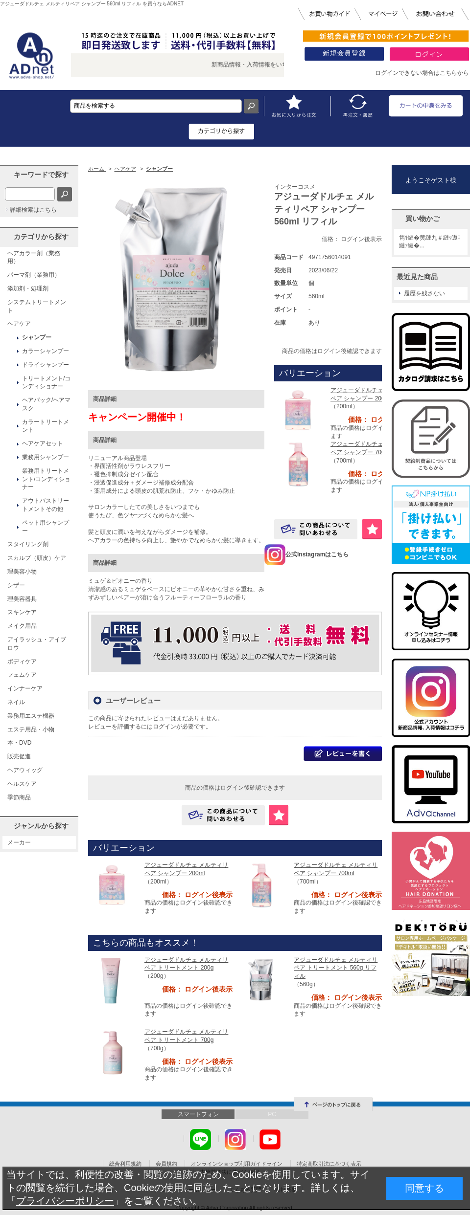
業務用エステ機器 (30, 715)
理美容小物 (22, 571)
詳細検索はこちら (33, 209)
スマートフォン (198, 1114)
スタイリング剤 (27, 544)
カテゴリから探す (41, 237)
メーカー (19, 842)
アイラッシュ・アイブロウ (36, 643)
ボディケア (22, 661)
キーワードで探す (41, 174)
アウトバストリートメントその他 (45, 504)
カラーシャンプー (45, 351)
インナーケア (25, 688)
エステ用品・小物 (30, 729)
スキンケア (22, 612)
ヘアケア (19, 323)
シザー (16, 585)
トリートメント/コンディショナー (46, 382)
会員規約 (166, 1164)
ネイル (16, 702)
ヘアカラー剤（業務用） (33, 257)
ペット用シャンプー (45, 526)
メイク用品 (22, 625)
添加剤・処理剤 (27, 288)
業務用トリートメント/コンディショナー (46, 479)
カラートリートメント (45, 426)
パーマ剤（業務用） (33, 274)
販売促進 (19, 756)
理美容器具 (22, 599)
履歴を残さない (424, 293)
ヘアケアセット (42, 443)
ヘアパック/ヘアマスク (46, 404)
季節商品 (19, 797)
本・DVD (19, 742)
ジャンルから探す (41, 826)
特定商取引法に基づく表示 (329, 1164)
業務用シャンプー (45, 457)
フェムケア (22, 674)
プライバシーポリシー (65, 1200)
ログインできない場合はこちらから (422, 72)
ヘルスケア (22, 783)
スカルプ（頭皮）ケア (36, 557)
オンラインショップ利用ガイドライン (236, 1164)
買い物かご (422, 218)
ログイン (164, 726)
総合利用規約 (125, 1164)
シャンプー (36, 337)
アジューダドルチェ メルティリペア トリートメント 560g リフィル (335, 968)
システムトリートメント (36, 306)
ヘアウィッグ (25, 770)
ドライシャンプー (45, 364)
